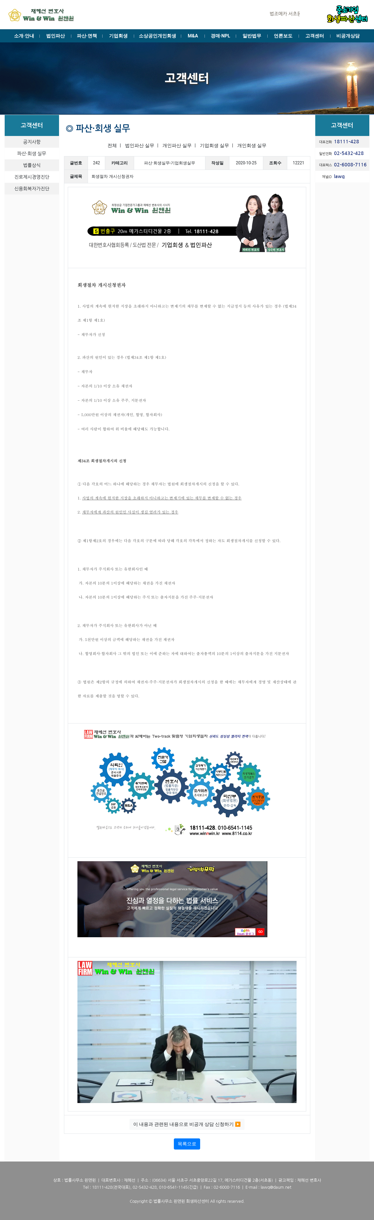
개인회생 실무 (251, 145)
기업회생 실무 (214, 145)
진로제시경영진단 (31, 177)
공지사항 (32, 141)
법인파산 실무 (139, 145)
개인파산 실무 (177, 145)
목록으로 (187, 1144)
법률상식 (32, 165)
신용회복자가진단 (31, 188)
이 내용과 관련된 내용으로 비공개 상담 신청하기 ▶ (187, 1124)
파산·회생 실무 (31, 153)
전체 (112, 145)
